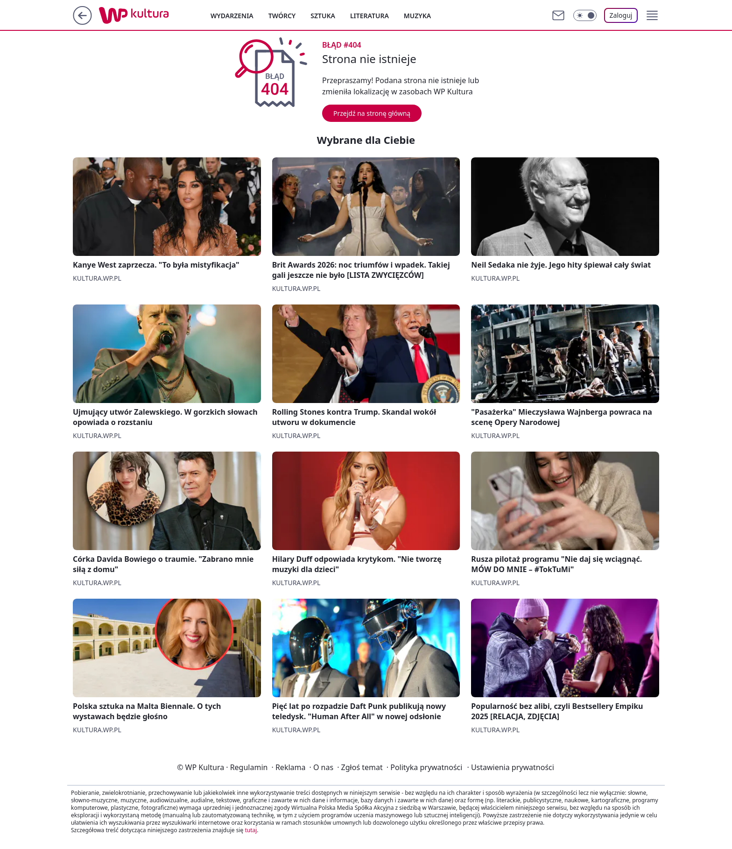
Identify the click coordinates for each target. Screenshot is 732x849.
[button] (652, 15)
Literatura (369, 15)
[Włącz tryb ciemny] (585, 15)
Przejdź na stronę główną (371, 113)
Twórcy (282, 15)
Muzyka (417, 15)
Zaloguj (621, 15)
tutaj (251, 830)
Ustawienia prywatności (510, 767)
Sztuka (322, 15)
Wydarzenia (232, 15)
